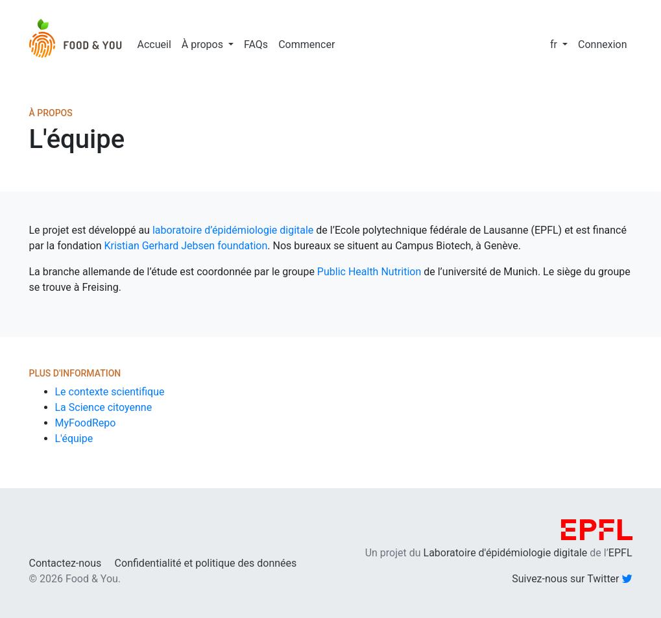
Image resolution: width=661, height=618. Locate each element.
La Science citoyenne (103, 407)
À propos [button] (204, 44)
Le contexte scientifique (110, 392)
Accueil (154, 44)
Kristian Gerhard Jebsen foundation (185, 246)
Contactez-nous (65, 563)
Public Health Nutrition (369, 272)
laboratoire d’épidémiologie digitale (232, 230)
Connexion (602, 44)
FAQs (256, 44)
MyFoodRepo (85, 423)
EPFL (620, 553)
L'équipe (74, 438)
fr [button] (555, 44)
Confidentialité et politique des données (206, 563)
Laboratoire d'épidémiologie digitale (506, 553)
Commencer (306, 44)
